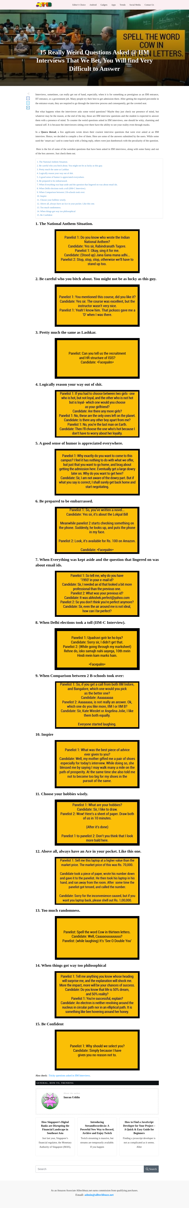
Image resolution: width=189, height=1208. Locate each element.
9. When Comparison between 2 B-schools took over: (61, 192)
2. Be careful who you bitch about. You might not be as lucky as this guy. (70, 165)
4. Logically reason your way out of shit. (55, 173)
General (42, 1083)
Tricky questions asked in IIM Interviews (69, 1075)
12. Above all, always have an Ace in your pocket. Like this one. (66, 203)
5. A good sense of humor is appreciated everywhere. (60, 177)
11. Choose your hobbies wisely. (51, 200)
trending (67, 1083)
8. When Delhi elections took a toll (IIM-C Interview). (61, 188)
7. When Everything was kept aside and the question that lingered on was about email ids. (77, 184)
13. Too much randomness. (49, 207)
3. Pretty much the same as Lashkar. (53, 169)
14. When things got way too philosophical (56, 211)
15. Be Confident (44, 215)
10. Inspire (41, 196)
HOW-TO (55, 1083)
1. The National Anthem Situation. (52, 162)
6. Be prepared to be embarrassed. (52, 181)
